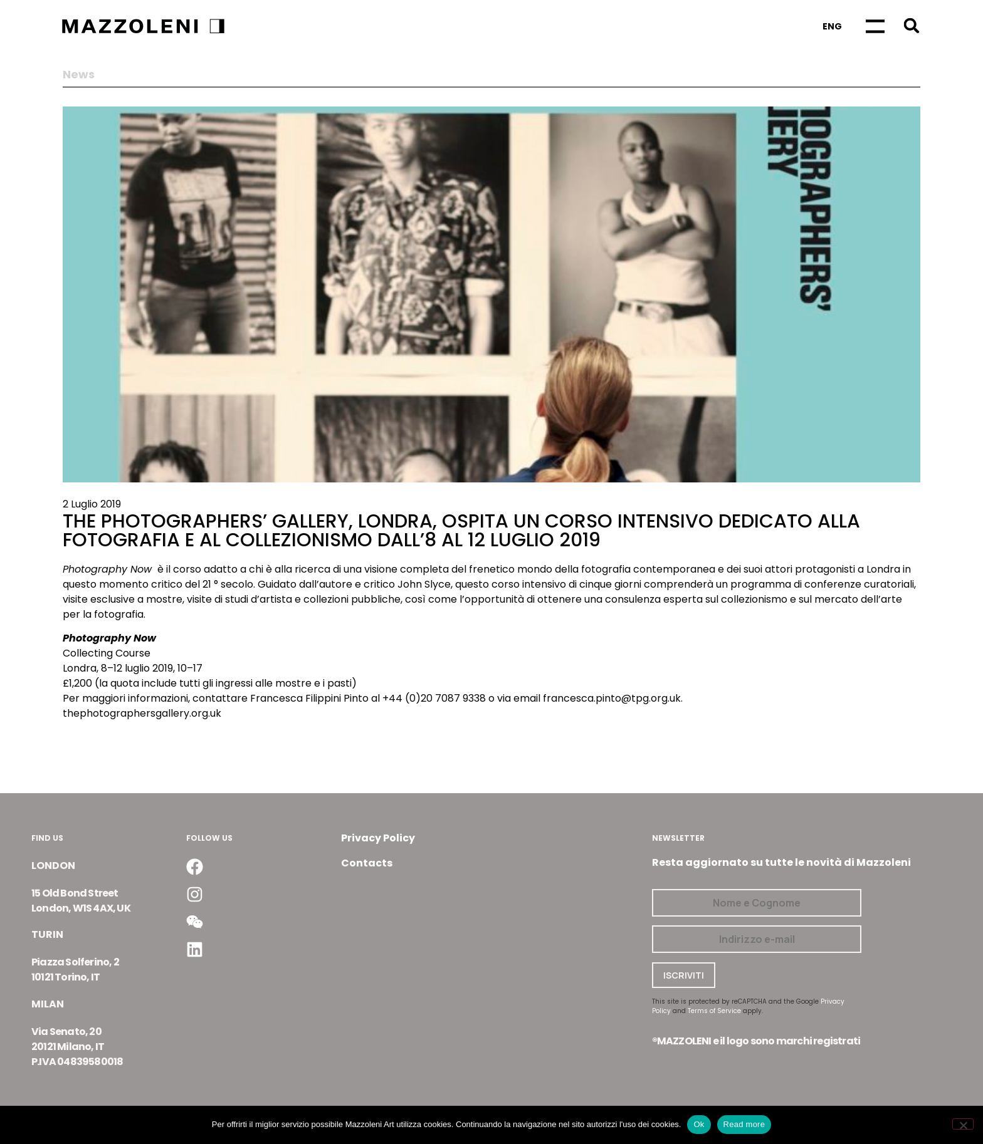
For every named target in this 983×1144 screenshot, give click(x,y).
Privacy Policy (378, 838)
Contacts (366, 863)
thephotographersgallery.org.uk (142, 713)
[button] (911, 25)
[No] (963, 1124)
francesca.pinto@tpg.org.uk (612, 698)
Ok (698, 1124)
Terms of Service (714, 1011)
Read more (744, 1124)
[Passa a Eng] (832, 26)
